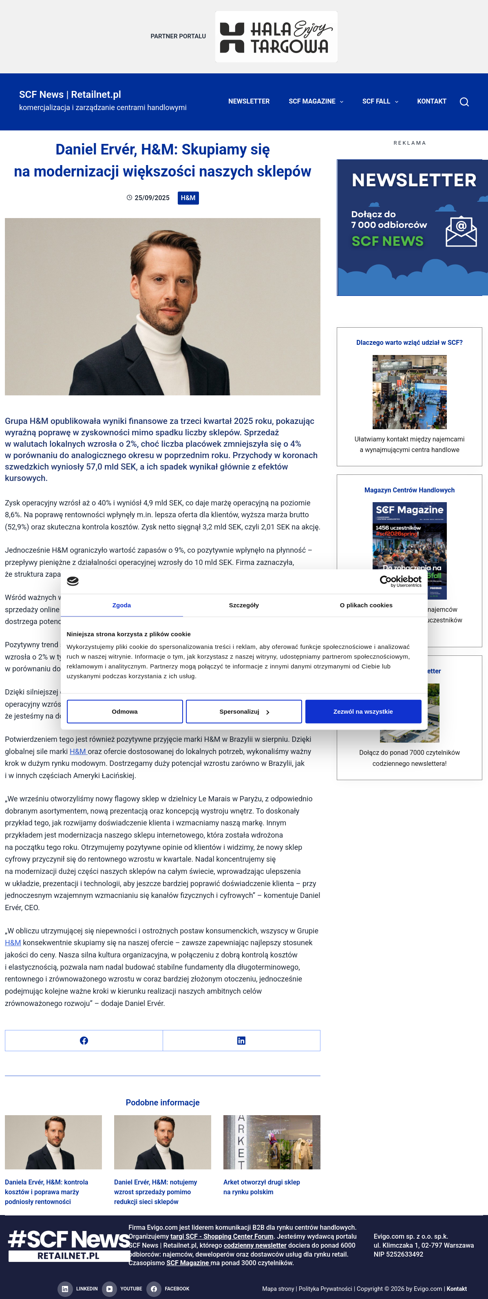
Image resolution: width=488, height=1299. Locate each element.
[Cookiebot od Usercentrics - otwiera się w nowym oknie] (386, 581)
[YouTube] (122, 1285)
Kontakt (432, 97)
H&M (188, 194)
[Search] (464, 97)
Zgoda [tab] (122, 604)
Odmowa (124, 711)
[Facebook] (84, 1036)
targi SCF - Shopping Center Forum (221, 1233)
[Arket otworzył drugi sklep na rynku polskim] (271, 1138)
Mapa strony (276, 1285)
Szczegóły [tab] (244, 604)
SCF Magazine (318, 98)
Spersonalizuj (244, 711)
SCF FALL (382, 98)
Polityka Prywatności (326, 1285)
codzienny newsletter (255, 1241)
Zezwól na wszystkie (363, 711)
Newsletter (248, 97)
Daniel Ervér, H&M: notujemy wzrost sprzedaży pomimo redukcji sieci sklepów (155, 1188)
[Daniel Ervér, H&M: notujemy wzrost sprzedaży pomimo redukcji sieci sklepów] (162, 1138)
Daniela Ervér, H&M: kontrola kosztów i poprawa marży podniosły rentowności (46, 1188)
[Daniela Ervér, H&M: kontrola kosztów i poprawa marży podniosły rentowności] (53, 1138)
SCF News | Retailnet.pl (70, 90)
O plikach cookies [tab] (366, 604)
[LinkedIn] (242, 1036)
